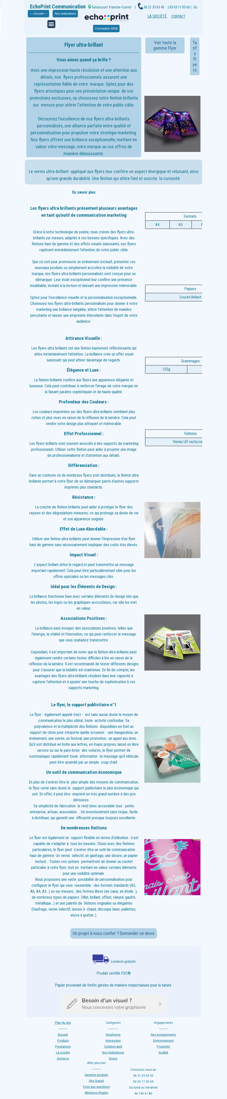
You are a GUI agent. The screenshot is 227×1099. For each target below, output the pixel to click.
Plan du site (63, 1023)
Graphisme (113, 1034)
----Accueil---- (38, 13)
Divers (113, 1058)
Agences (63, 1058)
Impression (113, 1040)
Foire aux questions (96, 1087)
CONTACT (178, 16)
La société (63, 1052)
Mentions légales (96, 1093)
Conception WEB (106, 28)
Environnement (163, 1040)
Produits (63, 1040)
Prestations (63, 1046)
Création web (113, 1046)
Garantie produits (96, 1075)
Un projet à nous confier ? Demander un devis (114, 933)
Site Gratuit (96, 1081)
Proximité (163, 1046)
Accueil (63, 1034)
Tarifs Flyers (195, 56)
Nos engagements (163, 1034)
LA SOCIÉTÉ (157, 16)
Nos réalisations (65, 13)
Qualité (163, 1052)
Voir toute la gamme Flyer (165, 45)
